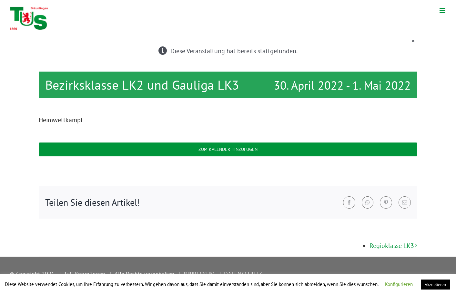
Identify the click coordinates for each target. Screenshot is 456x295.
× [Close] (413, 41)
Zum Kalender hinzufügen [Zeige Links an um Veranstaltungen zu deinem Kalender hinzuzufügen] (228, 149)
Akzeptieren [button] (435, 284)
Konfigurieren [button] (399, 284)
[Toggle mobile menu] (443, 10)
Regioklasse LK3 (392, 245)
